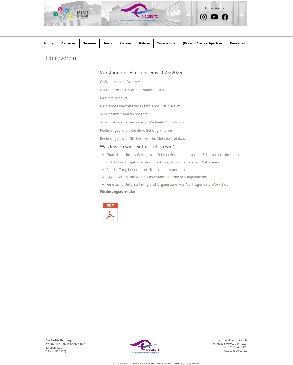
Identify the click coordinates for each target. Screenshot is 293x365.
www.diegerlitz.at (236, 343)
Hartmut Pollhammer (134, 363)
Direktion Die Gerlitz (234, 340)
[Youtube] (214, 17)
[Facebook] (225, 17)
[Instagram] (203, 17)
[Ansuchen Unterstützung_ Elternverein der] (110, 213)
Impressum (193, 363)
